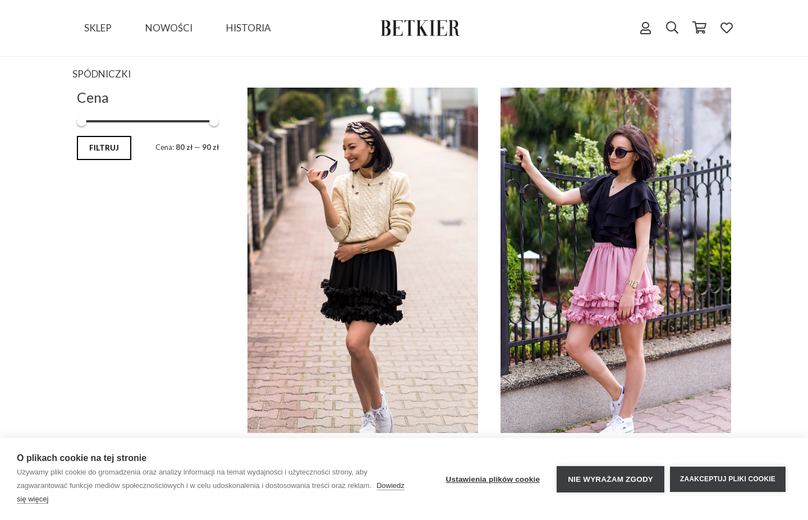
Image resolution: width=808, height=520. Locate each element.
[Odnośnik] (420, 28)
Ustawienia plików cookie (493, 479)
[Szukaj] (672, 28)
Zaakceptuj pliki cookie (727, 479)
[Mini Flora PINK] (616, 261)
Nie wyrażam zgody (610, 479)
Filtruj (104, 147)
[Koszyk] (699, 28)
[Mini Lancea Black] (362, 261)
